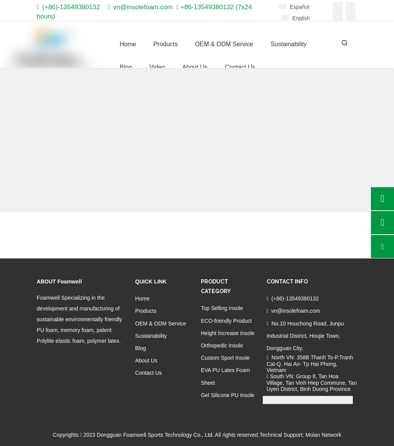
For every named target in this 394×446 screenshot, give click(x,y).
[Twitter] (337, 16)
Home (142, 298)
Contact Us (148, 373)
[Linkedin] (351, 7)
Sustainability (151, 336)
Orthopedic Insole (222, 345)
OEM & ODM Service (160, 323)
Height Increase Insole (227, 333)
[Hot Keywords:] (344, 43)
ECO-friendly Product (226, 321)
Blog (140, 348)
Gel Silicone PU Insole (227, 395)
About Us (146, 360)
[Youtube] (351, 16)
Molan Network (323, 435)
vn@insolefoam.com (142, 7)
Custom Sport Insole (225, 358)
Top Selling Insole (222, 308)
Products (145, 311)
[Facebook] (337, 7)
